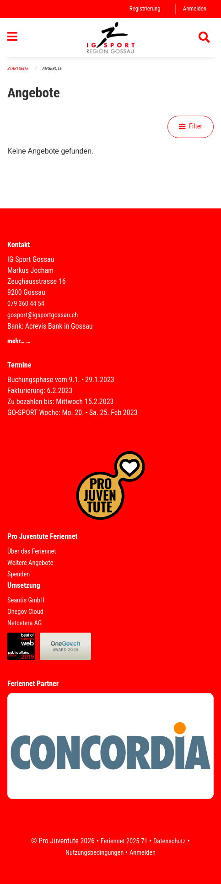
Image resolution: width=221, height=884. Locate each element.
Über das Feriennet (31, 551)
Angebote (52, 68)
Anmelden (194, 8)
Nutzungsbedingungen (94, 853)
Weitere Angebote (30, 563)
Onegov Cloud (25, 612)
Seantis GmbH (25, 600)
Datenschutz (169, 841)
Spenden (18, 574)
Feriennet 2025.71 (124, 841)
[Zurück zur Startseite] (110, 37)
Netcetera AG (24, 623)
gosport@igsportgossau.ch (42, 315)
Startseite (17, 68)
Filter (190, 126)
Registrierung (145, 8)
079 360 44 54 (25, 304)
